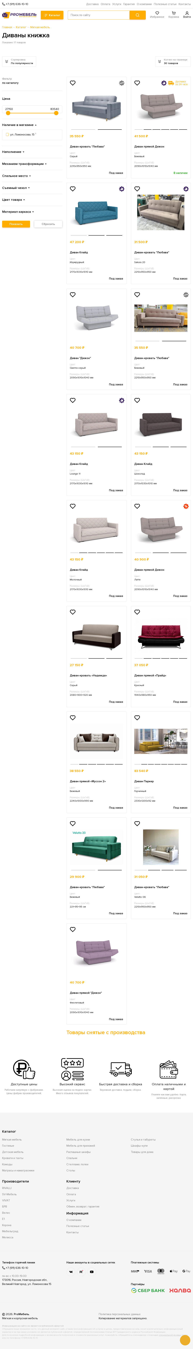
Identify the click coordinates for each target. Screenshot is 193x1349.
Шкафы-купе (139, 1146)
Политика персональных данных (120, 1314)
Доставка (92, 4)
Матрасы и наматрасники (18, 1170)
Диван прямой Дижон (149, 146)
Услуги (116, 4)
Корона (6, 1225)
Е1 (3, 1219)
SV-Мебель (9, 1194)
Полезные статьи (165, 4)
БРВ (4, 1206)
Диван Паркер (144, 781)
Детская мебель (13, 1152)
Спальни (71, 1158)
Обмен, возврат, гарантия (82, 1206)
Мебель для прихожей (80, 1146)
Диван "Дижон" (80, 358)
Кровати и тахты (12, 1158)
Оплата (105, 4)
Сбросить (48, 224)
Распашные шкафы (78, 1152)
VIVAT (6, 1200)
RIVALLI (6, 1188)
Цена (6, 99)
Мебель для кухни (78, 1139)
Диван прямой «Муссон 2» (88, 781)
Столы (70, 1170)
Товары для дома (142, 1152)
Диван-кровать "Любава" (87, 146)
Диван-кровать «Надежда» (88, 675)
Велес (6, 1213)
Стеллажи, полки (77, 1164)
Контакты (185, 4)
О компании (144, 4)
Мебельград (10, 1231)
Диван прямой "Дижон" (86, 993)
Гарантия (129, 4)
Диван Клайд (79, 252)
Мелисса (7, 1237)
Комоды (7, 1164)
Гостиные (8, 1146)
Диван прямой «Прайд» (150, 675)
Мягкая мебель (12, 1139)
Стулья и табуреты (143, 1139)
